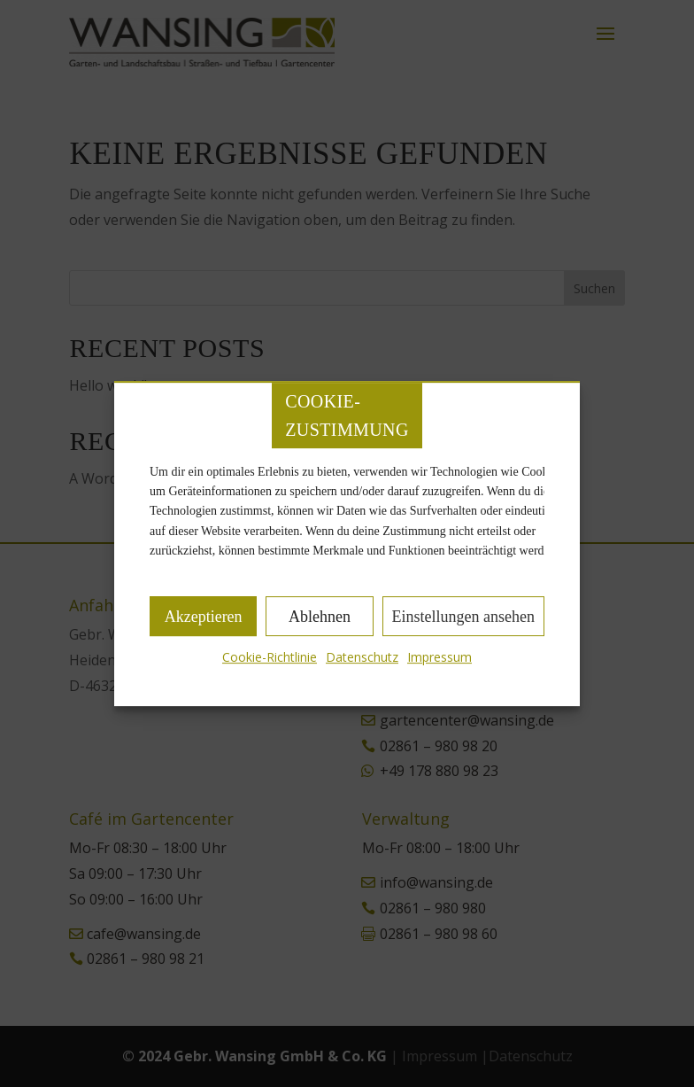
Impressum (439, 657)
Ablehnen (320, 616)
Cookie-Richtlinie (269, 657)
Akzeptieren (204, 616)
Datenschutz (362, 657)
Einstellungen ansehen (463, 616)
